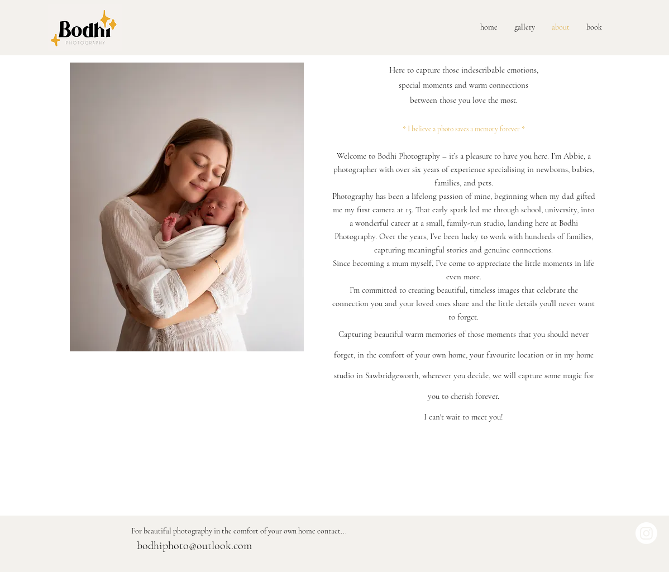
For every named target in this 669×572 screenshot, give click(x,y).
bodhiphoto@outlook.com (194, 545)
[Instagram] (646, 533)
